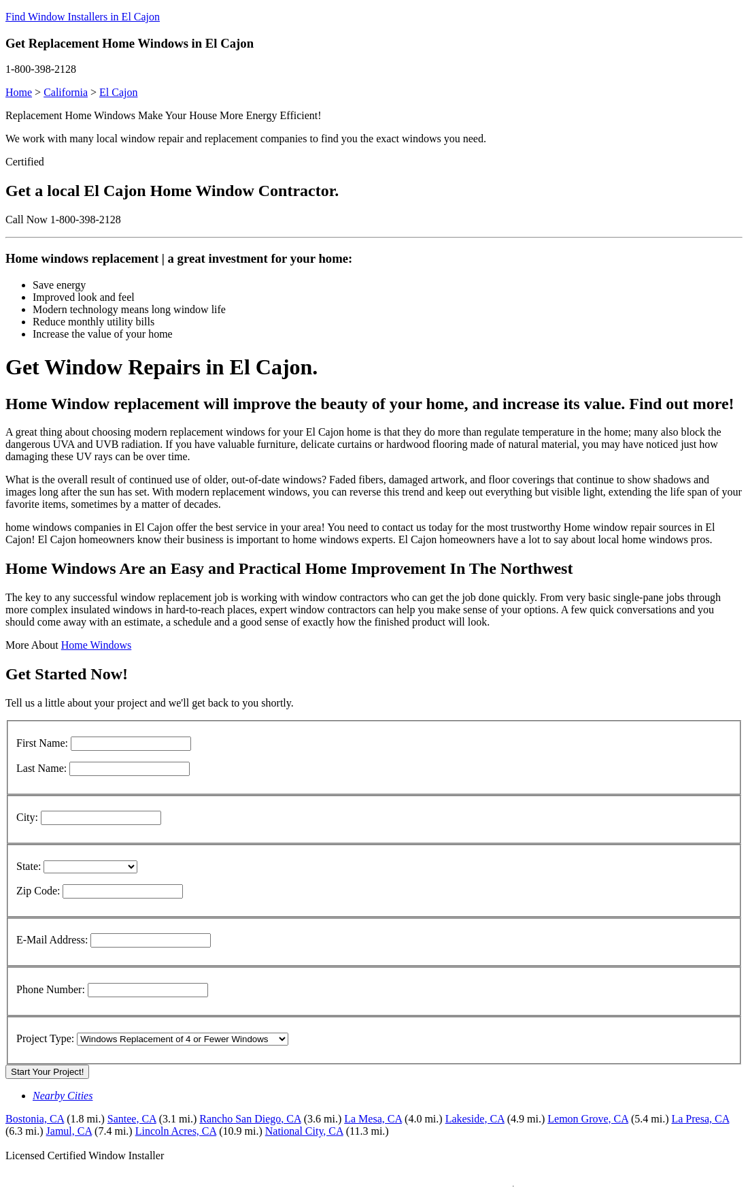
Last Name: (41, 768)
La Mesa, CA (373, 1119)
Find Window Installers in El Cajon (82, 16)
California (66, 92)
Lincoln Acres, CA (176, 1131)
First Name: (42, 743)
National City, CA (304, 1131)
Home (18, 92)
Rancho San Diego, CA (250, 1119)
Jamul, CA (69, 1131)
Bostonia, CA (34, 1119)
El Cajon (118, 92)
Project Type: (45, 1038)
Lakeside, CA (475, 1119)
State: (28, 866)
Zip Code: (38, 890)
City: (27, 817)
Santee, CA (131, 1119)
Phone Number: (50, 989)
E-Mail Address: (52, 940)
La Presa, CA (700, 1119)
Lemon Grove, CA (587, 1119)
